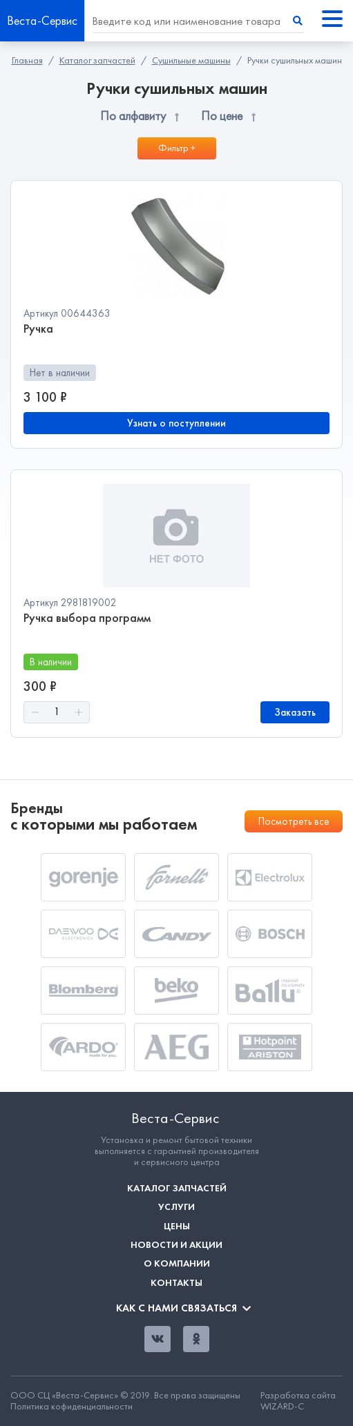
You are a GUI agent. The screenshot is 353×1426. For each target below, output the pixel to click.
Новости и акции (176, 1245)
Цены (177, 1226)
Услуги (176, 1207)
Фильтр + (176, 148)
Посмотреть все (293, 821)
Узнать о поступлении (176, 423)
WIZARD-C (282, 1406)
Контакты (176, 1283)
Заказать (295, 712)
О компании (177, 1263)
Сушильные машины (191, 60)
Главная (27, 60)
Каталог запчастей (97, 60)
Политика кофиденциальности (71, 1406)
